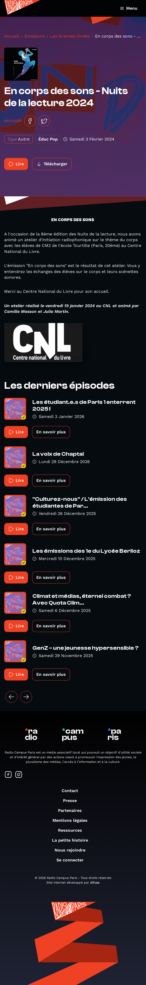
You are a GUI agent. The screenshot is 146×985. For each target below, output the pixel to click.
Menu (128, 8)
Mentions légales (72, 820)
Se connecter (72, 860)
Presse (72, 800)
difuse (95, 882)
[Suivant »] (26, 697)
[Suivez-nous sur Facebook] (8, 775)
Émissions (35, 36)
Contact (72, 790)
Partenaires (72, 810)
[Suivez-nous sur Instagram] (19, 775)
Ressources (72, 830)
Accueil (11, 36)
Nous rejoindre (73, 850)
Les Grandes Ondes (70, 36)
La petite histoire (72, 840)
